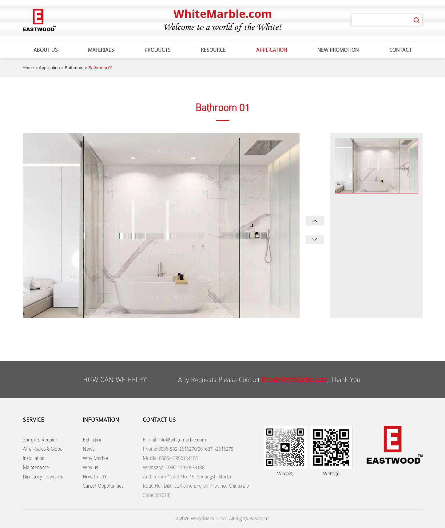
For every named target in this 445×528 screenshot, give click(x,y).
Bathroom (74, 67)
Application (271, 50)
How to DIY (95, 477)
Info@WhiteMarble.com (294, 380)
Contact (400, 50)
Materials (101, 50)
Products (158, 50)
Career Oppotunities (103, 486)
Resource (213, 50)
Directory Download (43, 477)
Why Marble (95, 458)
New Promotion (338, 50)
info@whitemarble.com (182, 440)
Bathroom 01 (100, 67)
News (89, 449)
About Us (46, 50)
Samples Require (40, 440)
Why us (90, 467)
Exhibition (92, 440)
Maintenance (36, 467)
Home (28, 67)
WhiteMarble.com (222, 13)
